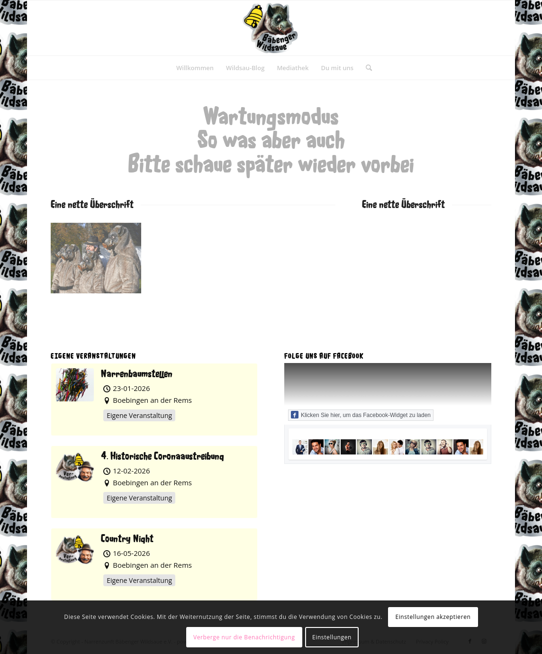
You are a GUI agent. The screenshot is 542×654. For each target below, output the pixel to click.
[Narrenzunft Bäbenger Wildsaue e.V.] (271, 27)
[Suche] (366, 68)
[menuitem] (195, 68)
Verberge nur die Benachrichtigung (244, 637)
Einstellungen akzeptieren (432, 617)
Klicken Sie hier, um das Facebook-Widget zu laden (361, 414)
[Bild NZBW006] (99, 262)
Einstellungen (332, 637)
